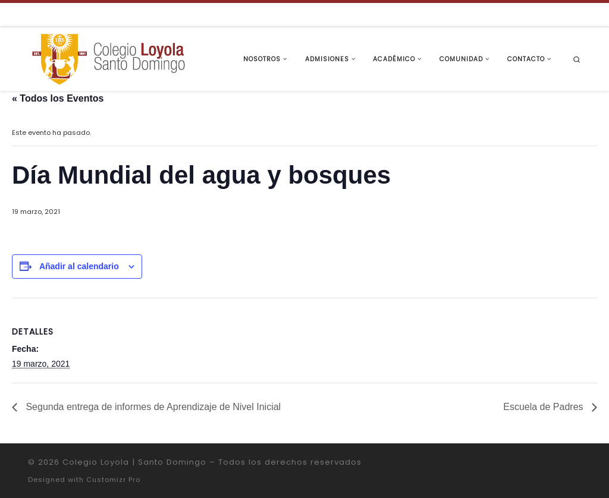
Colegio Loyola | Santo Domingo (134, 462)
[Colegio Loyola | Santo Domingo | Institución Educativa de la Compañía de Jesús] (108, 58)
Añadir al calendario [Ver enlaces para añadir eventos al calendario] (79, 266)
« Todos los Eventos (57, 98)
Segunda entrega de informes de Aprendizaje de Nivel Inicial (152, 407)
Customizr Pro (113, 479)
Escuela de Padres (544, 407)
